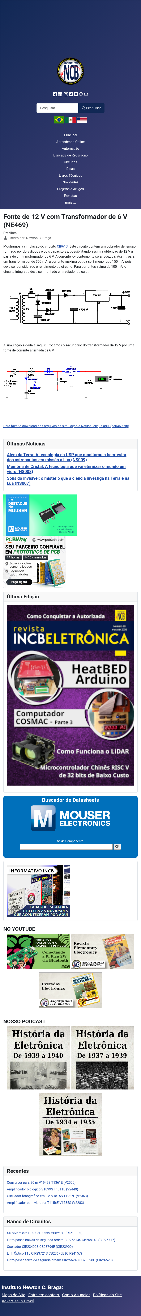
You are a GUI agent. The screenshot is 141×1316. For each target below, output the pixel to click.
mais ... (70, 202)
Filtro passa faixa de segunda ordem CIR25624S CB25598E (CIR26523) (60, 1260)
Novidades (70, 182)
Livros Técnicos (70, 176)
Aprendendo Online (70, 142)
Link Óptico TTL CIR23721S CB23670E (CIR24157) (44, 1253)
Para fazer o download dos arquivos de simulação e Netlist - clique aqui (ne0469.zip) (66, 426)
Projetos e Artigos (70, 189)
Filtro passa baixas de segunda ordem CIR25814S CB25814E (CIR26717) (61, 1240)
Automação (70, 149)
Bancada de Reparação (70, 155)
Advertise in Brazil (18, 1301)
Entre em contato (44, 1294)
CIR (59, 246)
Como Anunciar (76, 1294)
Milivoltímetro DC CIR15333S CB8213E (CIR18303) (44, 1233)
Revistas (70, 196)
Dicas (70, 169)
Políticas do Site (107, 1294)
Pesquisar (91, 108)
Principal (70, 135)
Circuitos (70, 162)
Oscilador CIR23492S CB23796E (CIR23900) (40, 1247)
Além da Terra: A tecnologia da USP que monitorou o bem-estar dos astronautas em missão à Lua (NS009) (66, 457)
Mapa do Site (13, 1294)
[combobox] (57, 108)
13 (66, 246)
